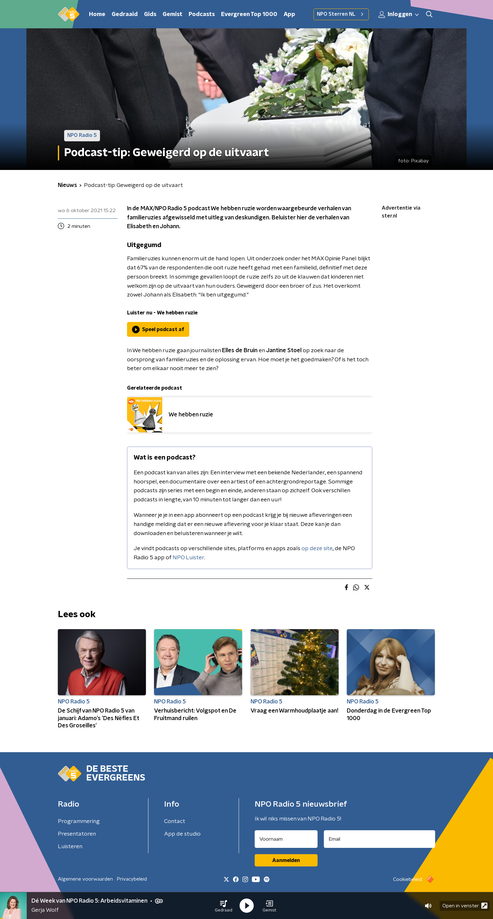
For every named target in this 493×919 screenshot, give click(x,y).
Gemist (172, 14)
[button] (223, 906)
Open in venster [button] (464, 906)
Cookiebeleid (407, 879)
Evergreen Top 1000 (249, 14)
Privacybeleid (132, 879)
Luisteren (70, 846)
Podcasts (202, 14)
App (289, 14)
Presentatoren (77, 834)
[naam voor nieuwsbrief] (286, 839)
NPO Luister (188, 558)
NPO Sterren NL (341, 14)
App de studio (182, 834)
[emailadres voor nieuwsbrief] (379, 839)
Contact (174, 821)
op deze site (317, 548)
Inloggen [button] (399, 14)
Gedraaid (125, 14)
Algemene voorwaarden (85, 879)
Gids (150, 14)
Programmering (79, 821)
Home (97, 14)
